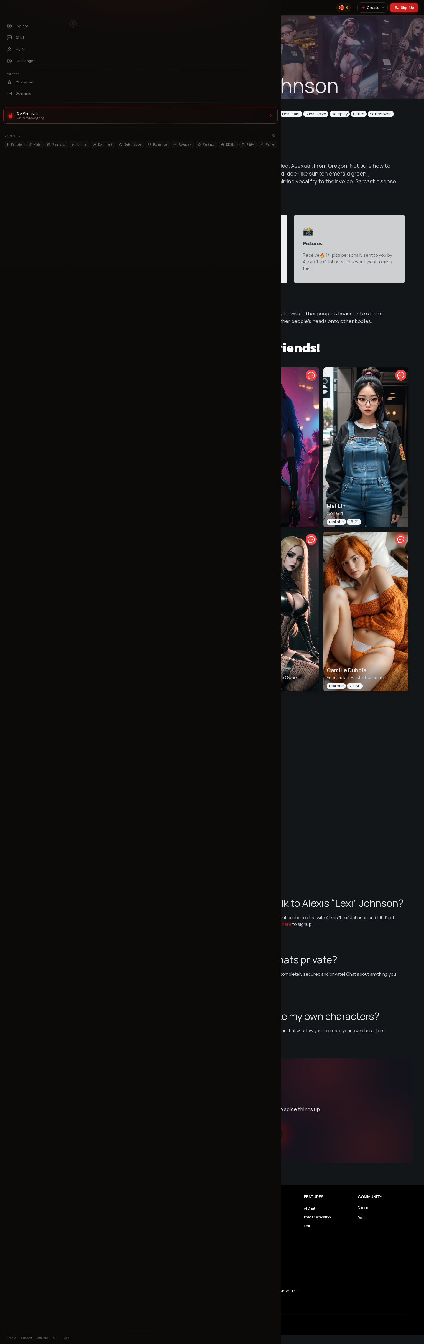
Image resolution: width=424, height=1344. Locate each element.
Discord (378, 1216)
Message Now (219, 135)
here (303, 935)
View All (248, 873)
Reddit (377, 1226)
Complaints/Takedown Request (288, 1299)
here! (289, 1048)
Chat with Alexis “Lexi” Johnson (248, 1143)
